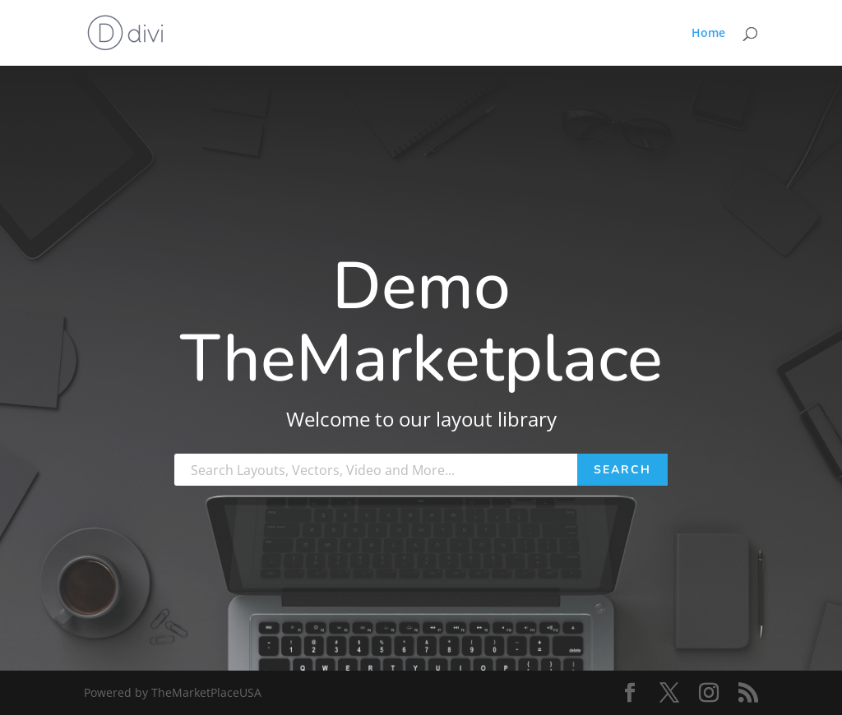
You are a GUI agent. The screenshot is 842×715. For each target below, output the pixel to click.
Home (708, 33)
